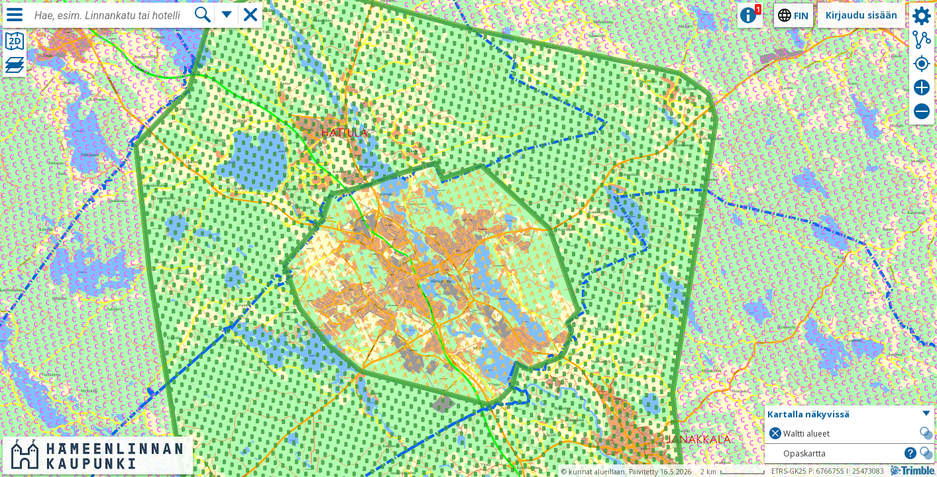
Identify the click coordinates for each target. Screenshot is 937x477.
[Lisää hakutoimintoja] (226, 14)
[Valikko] (14, 14)
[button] (849, 414)
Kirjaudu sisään (861, 15)
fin (801, 15)
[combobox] (113, 16)
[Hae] (202, 14)
